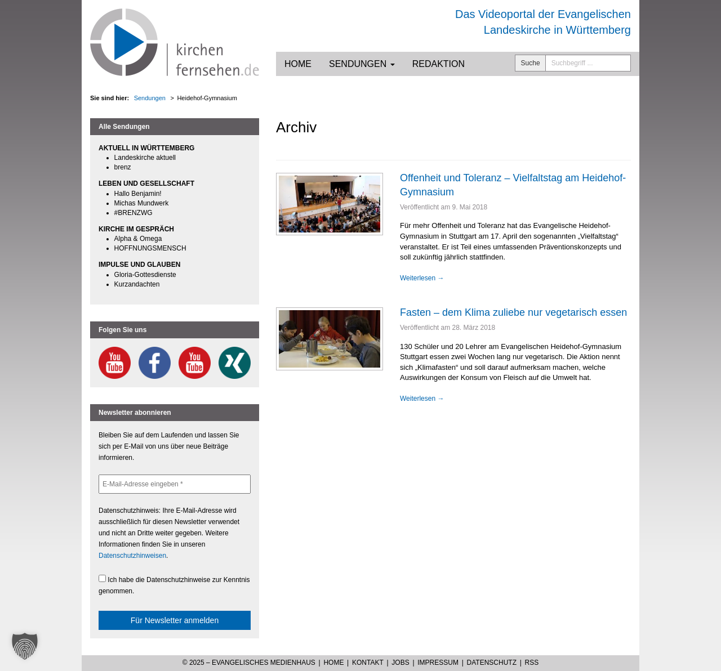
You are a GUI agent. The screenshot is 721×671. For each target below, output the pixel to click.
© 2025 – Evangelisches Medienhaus (249, 662)
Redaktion (438, 64)
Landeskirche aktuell (145, 158)
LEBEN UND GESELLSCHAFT (146, 183)
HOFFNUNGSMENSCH (150, 248)
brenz (122, 167)
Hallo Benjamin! (138, 194)
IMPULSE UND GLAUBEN (139, 265)
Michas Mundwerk (141, 203)
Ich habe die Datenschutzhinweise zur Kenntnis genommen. (174, 585)
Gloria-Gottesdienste (145, 275)
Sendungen (362, 64)
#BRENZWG (133, 213)
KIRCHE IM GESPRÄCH (136, 229)
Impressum (438, 662)
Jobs (400, 662)
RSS (532, 662)
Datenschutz (492, 662)
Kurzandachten (137, 284)
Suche (530, 63)
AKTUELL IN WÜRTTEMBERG (146, 148)
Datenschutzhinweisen (132, 556)
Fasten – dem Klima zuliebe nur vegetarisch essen (513, 312)
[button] (25, 646)
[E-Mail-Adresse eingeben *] (175, 484)
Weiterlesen (422, 278)
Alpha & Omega (138, 239)
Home (297, 64)
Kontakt (368, 662)
